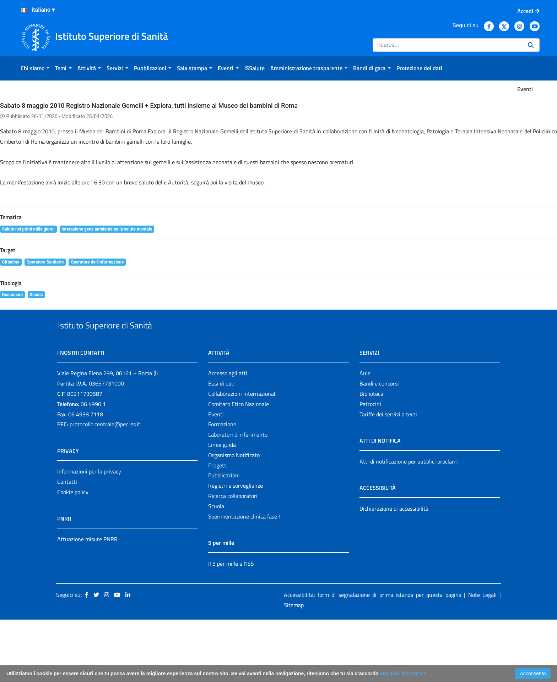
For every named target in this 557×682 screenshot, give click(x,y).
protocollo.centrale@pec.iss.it (105, 487)
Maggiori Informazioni (403, 673)
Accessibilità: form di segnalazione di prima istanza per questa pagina (372, 657)
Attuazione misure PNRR (87, 601)
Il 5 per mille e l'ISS (231, 626)
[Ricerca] (447, 45)
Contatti (67, 544)
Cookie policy (72, 554)
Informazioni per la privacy (89, 534)
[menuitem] (35, 68)
